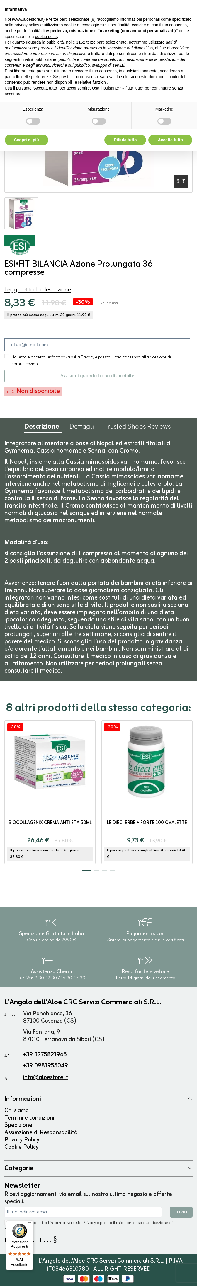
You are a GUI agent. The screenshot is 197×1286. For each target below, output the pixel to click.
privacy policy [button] (26, 25)
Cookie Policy (21, 1147)
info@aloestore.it (45, 1077)
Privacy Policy (21, 1140)
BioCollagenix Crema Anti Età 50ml (50, 823)
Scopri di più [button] (26, 140)
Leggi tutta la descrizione (37, 289)
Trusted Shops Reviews (137, 428)
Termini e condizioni (29, 1118)
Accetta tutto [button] (170, 140)
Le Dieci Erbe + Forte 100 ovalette (147, 823)
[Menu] (29, 1223)
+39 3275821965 (45, 1055)
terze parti (95, 42)
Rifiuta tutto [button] (125, 140)
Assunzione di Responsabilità (40, 1132)
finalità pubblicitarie (38, 59)
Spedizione (18, 1125)
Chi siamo (16, 1110)
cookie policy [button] (46, 36)
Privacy (89, 1223)
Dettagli (81, 428)
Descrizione (41, 428)
